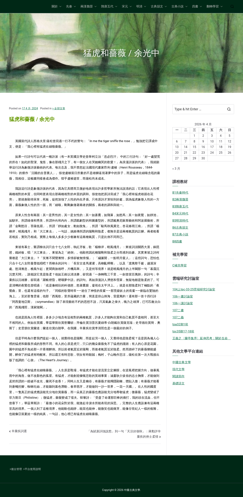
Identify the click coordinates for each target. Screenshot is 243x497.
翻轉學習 (215, 6)
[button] (60, 6)
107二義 (178, 317)
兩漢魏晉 (88, 6)
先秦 (71, 6)
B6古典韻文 (180, 227)
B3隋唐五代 (180, 206)
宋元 (127, 6)
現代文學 (178, 369)
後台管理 (16, 469)
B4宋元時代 (180, 213)
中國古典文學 (181, 362)
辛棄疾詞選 (19, 431)
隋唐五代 (109, 6)
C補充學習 (179, 265)
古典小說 (179, 6)
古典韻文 (159, 6)
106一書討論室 (182, 296)
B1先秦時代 (180, 192)
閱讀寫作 (178, 376)
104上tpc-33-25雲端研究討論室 (193, 289)
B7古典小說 (180, 234)
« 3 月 (176, 168)
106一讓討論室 (182, 303)
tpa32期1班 (180, 324)
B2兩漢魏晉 (180, 199)
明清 (141, 6)
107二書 (178, 310)
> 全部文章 (58, 108)
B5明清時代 (180, 220)
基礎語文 (178, 383)
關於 (57, 6)
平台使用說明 (33, 469)
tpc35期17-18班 (183, 331)
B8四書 (177, 241)
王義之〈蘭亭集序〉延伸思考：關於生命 (201, 338)
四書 (197, 6)
